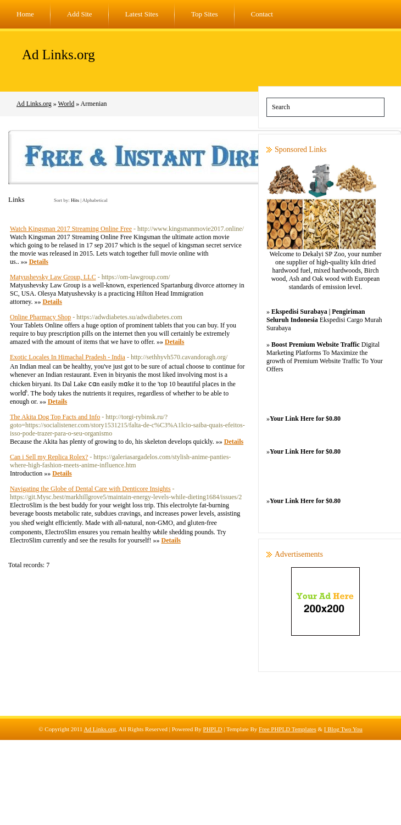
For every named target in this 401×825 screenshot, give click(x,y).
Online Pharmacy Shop (40, 317)
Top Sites (204, 14)
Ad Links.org (58, 54)
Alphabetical (95, 200)
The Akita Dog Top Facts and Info (55, 417)
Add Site (79, 14)
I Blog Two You (343, 729)
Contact (262, 14)
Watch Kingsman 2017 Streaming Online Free (71, 229)
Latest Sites (141, 14)
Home (25, 14)
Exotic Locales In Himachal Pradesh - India (67, 357)
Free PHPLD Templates (287, 729)
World (66, 104)
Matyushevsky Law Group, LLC (53, 277)
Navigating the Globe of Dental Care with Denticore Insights (90, 489)
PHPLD (212, 729)
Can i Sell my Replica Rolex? (49, 457)
